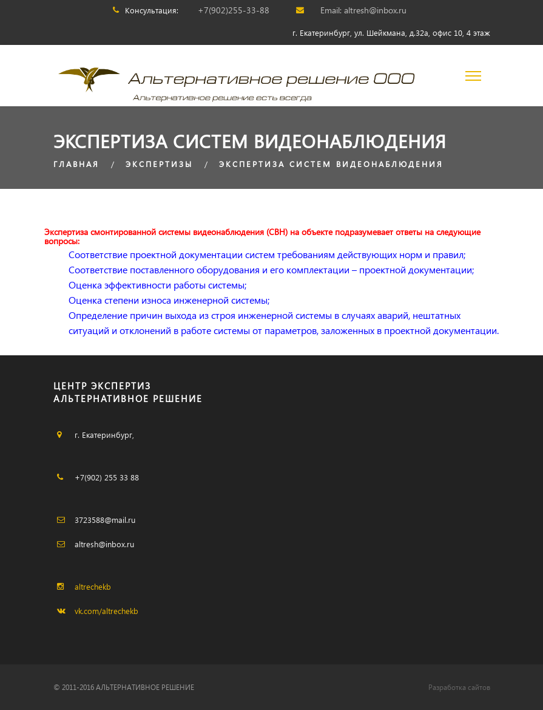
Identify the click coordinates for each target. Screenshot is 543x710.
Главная (76, 164)
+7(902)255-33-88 (233, 10)
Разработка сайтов (459, 687)
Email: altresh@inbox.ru (363, 10)
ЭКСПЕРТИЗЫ (159, 164)
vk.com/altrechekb (106, 611)
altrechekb (93, 586)
